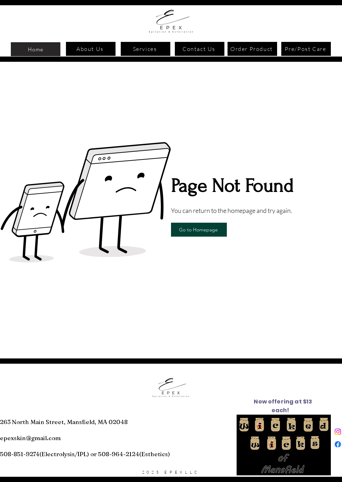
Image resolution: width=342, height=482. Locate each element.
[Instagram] (338, 432)
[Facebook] (338, 444)
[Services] (145, 49)
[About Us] (91, 49)
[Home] (35, 49)
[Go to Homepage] (199, 230)
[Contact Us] (199, 49)
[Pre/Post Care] (306, 49)
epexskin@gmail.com (30, 438)
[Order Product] (252, 49)
